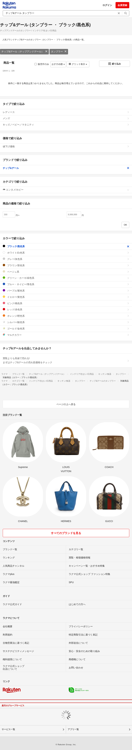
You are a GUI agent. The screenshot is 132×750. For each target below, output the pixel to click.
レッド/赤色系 (66, 309)
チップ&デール (66, 168)
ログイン (107, 5)
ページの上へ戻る (66, 404)
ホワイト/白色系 (66, 252)
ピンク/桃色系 (66, 303)
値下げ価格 (66, 146)
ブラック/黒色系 (66, 246)
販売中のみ (41, 64)
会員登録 (122, 5)
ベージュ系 (66, 271)
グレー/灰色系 (66, 258)
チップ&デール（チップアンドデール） (24, 51)
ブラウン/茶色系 (66, 265)
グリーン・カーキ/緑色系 (66, 277)
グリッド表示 (78, 64)
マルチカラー (66, 334)
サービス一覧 (8, 729)
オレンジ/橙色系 (66, 315)
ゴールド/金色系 (66, 328)
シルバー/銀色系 (66, 322)
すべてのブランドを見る (66, 533)
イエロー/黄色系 (66, 296)
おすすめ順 (58, 64)
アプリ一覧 (73, 729)
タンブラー (59, 51)
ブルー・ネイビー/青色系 (66, 284)
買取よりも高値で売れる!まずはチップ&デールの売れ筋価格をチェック (66, 360)
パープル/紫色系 (66, 290)
